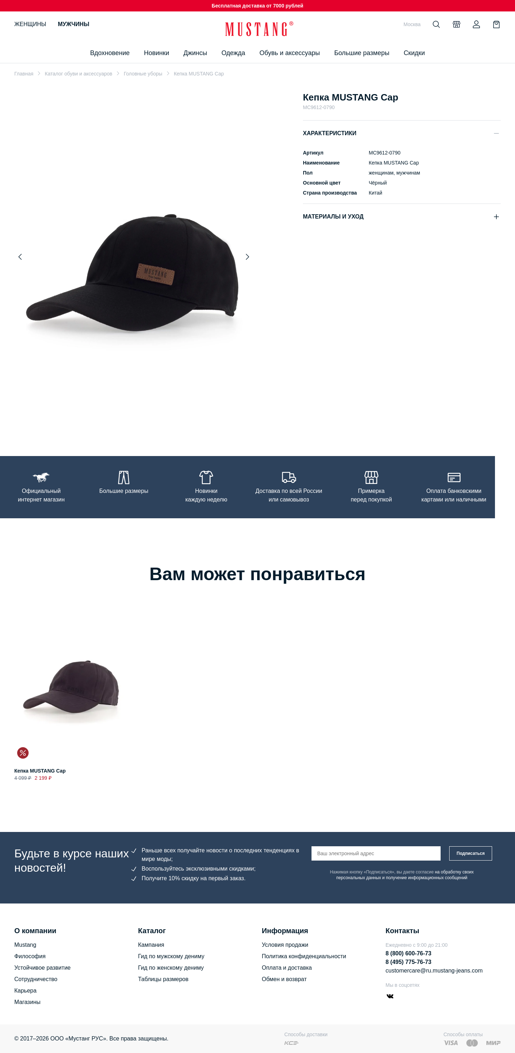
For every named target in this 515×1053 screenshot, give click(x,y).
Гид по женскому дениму (171, 968)
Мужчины (73, 24)
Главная (23, 74)
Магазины (27, 1002)
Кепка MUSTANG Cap (40, 771)
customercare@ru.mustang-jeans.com (434, 971)
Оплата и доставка (287, 968)
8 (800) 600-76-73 (408, 953)
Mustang (25, 945)
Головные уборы (143, 74)
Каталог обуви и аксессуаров (78, 74)
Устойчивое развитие (42, 968)
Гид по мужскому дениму (171, 956)
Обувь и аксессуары (290, 53)
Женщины (30, 24)
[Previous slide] (20, 257)
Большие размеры (361, 53)
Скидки (414, 53)
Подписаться (471, 853)
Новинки (156, 53)
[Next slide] (247, 257)
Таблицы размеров (163, 979)
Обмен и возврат (284, 979)
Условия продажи (285, 945)
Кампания (151, 945)
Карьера (25, 991)
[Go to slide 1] (133, 423)
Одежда (233, 53)
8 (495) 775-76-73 (408, 962)
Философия (29, 956)
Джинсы (195, 53)
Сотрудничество (36, 979)
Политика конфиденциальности (304, 956)
